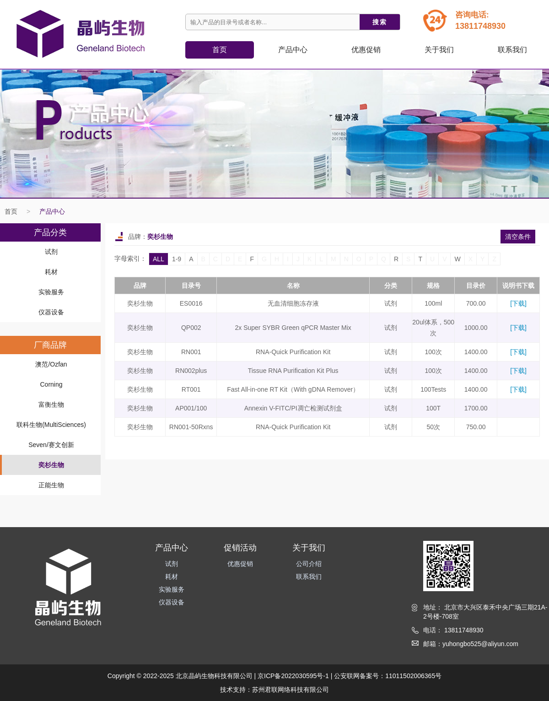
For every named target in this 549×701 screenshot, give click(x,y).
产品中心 (52, 211)
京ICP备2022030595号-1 (293, 675)
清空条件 (518, 236)
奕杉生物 (51, 465)
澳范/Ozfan (51, 364)
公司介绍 (309, 563)
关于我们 (439, 50)
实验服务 (51, 292)
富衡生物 (51, 404)
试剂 (51, 251)
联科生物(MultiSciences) (51, 424)
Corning (51, 384)
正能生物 (51, 485)
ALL (158, 259)
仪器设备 (51, 312)
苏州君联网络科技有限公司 (290, 689)
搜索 (379, 22)
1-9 (176, 259)
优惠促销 (366, 50)
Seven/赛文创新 (51, 444)
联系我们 (512, 50)
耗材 (51, 271)
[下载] (518, 303)
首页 (219, 50)
